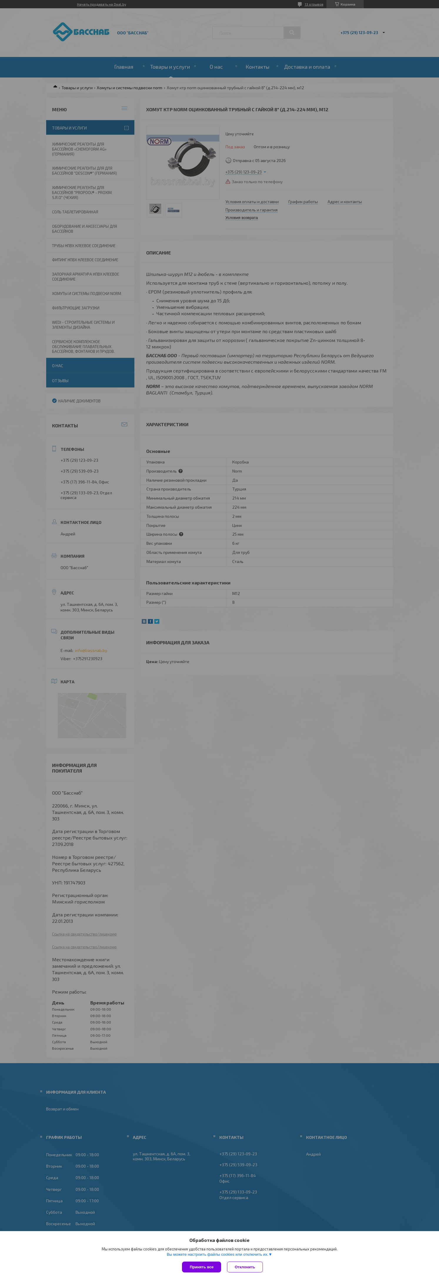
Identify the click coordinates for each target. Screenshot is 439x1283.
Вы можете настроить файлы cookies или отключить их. (217, 1254)
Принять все (201, 1267)
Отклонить (245, 1267)
